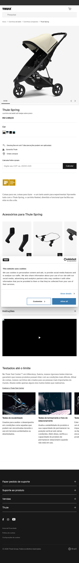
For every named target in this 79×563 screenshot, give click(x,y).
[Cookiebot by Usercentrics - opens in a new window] (65, 260)
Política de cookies (8, 533)
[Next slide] (75, 100)
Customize (39, 301)
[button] (39, 337)
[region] (39, 337)
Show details (66, 294)
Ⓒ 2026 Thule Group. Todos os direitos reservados (21, 549)
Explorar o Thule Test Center (13, 388)
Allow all (64, 301)
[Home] (14, 9)
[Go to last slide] (71, 100)
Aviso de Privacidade (9, 528)
